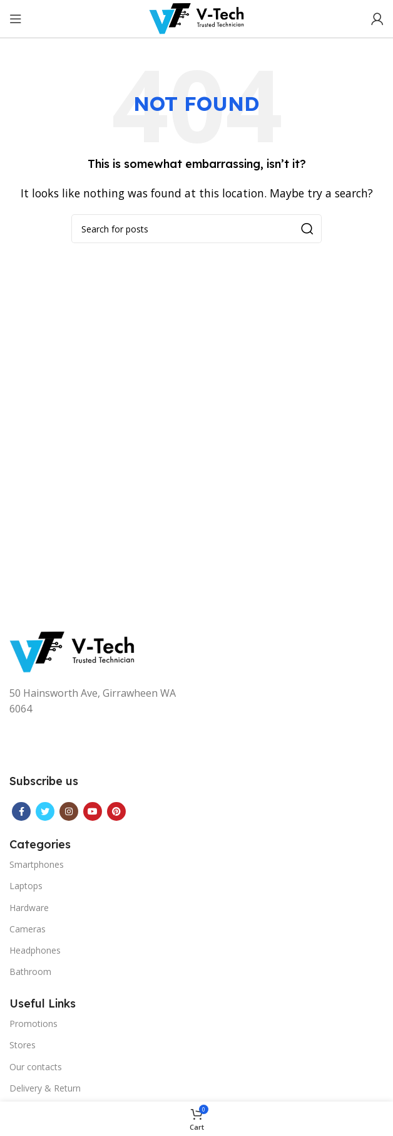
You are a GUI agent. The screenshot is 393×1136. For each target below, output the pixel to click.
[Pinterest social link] (116, 811)
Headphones (35, 950)
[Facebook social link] (21, 811)
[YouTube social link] (92, 811)
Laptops (26, 886)
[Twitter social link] (45, 811)
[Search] (196, 228)
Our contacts (35, 1067)
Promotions (33, 1023)
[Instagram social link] (68, 811)
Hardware (29, 908)
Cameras (27, 929)
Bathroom (30, 971)
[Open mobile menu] (15, 18)
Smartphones (36, 864)
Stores (22, 1045)
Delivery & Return (45, 1088)
